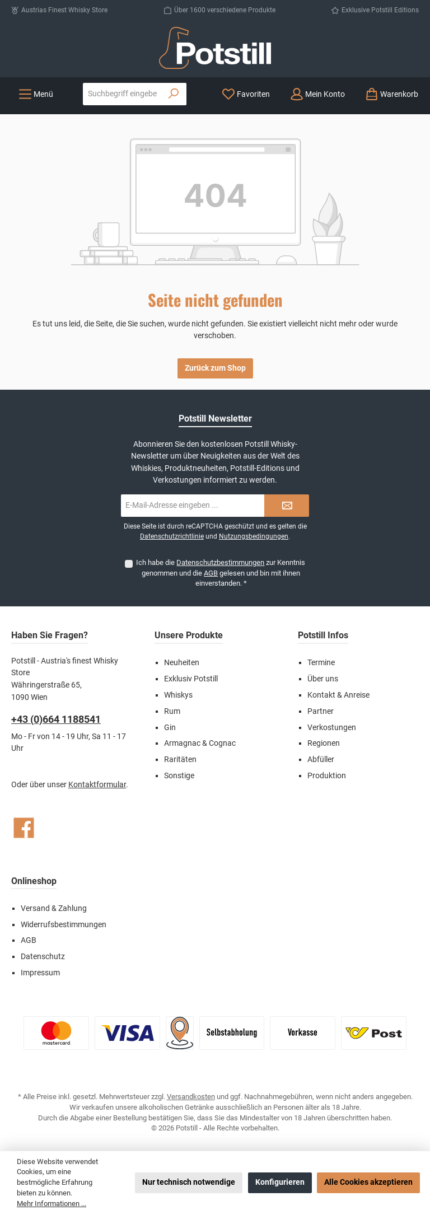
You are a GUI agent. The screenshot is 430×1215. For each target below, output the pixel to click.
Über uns (322, 679)
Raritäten (180, 759)
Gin (170, 727)
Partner (320, 711)
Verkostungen (331, 727)
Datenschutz (43, 956)
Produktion (326, 776)
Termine (321, 662)
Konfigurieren (280, 1182)
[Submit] (286, 505)
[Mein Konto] (317, 94)
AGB (211, 573)
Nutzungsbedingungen (253, 536)
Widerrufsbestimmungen (63, 924)
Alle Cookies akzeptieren (368, 1182)
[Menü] (35, 94)
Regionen (323, 743)
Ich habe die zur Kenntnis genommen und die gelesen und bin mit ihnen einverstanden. (220, 572)
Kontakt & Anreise (338, 695)
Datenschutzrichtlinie (172, 536)
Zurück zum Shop (215, 368)
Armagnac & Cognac (200, 743)
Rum (172, 711)
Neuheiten (181, 662)
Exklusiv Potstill (191, 679)
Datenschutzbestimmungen (220, 562)
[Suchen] (173, 94)
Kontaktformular (97, 784)
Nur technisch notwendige (188, 1182)
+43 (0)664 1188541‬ (56, 719)
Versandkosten (191, 1096)
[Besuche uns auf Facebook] (23, 827)
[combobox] (122, 94)
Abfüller (320, 759)
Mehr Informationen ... (51, 1203)
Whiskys (178, 695)
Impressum (40, 973)
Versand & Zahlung (54, 908)
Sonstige (179, 776)
